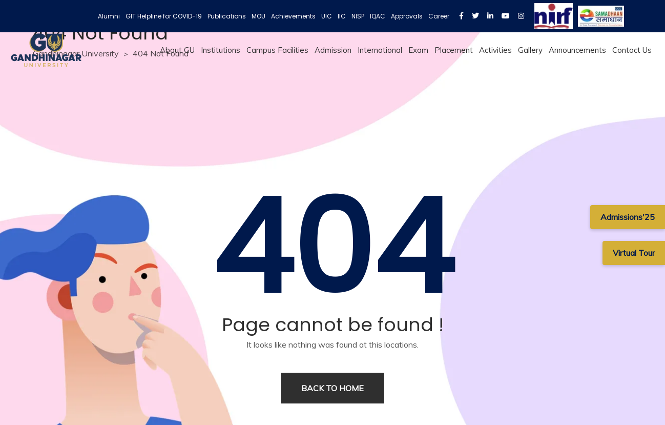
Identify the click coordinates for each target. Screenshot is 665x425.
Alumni (109, 16)
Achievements (293, 16)
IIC (342, 16)
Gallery (530, 50)
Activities (495, 50)
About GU (177, 50)
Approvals (407, 16)
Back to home (332, 388)
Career (438, 16)
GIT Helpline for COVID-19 (164, 16)
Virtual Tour (634, 253)
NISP (357, 16)
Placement (453, 50)
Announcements (577, 50)
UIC (326, 16)
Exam (418, 50)
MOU (258, 16)
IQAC (377, 16)
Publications (226, 16)
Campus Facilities (277, 50)
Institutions (220, 50)
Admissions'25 (627, 217)
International (380, 50)
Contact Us (632, 50)
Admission (333, 50)
